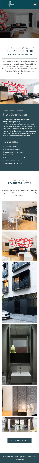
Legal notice (22, 457)
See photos (19, 440)
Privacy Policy (31, 457)
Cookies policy (19, 459)
